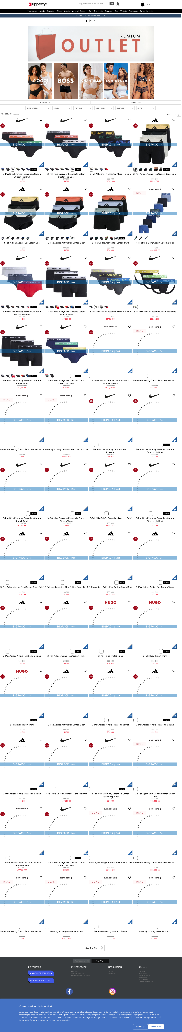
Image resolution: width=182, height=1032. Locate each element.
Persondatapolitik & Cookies (80, 976)
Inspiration (150, 11)
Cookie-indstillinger (146, 982)
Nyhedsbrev (112, 974)
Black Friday (143, 980)
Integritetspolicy (62, 1020)
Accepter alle (156, 1027)
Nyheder (42, 11)
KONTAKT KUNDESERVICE (41, 980)
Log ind (118, 5)
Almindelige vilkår (77, 974)
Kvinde (45, 102)
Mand (136, 102)
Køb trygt (74, 972)
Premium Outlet (144, 976)
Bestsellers (51, 11)
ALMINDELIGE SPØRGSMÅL (41, 973)
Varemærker (32, 11)
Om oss (110, 972)
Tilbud (59, 11)
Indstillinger (140, 1027)
